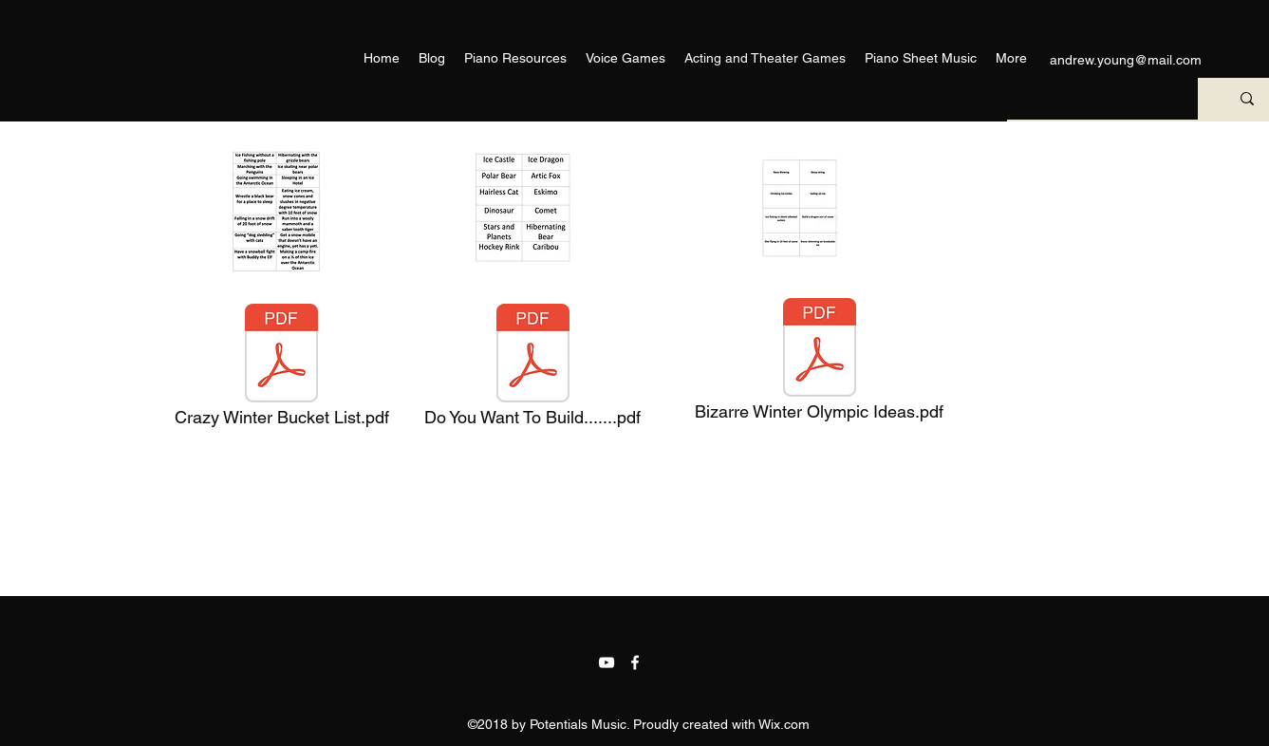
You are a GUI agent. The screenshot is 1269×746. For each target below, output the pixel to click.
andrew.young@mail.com (1126, 59)
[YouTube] (606, 662)
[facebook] (634, 662)
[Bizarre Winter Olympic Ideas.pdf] (819, 364)
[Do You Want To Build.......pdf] (533, 370)
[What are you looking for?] (1095, 99)
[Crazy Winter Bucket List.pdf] (282, 370)
